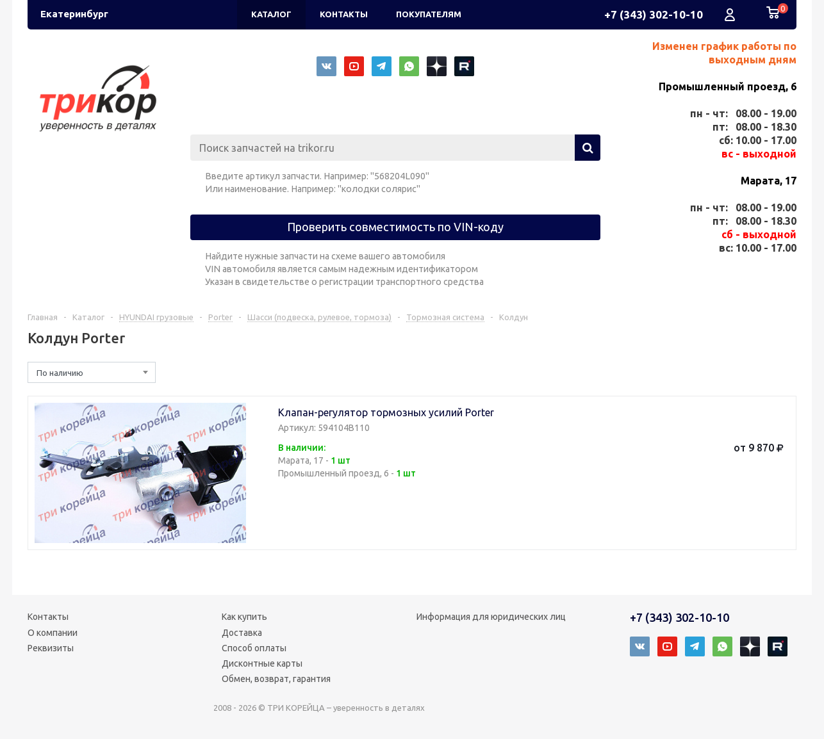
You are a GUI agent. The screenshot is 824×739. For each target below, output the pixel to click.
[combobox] (92, 372)
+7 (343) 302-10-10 (653, 14)
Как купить (244, 617)
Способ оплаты (254, 648)
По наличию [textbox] (60, 372)
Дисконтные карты (262, 663)
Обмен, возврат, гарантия (276, 679)
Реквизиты (51, 648)
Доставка (242, 633)
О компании (53, 633)
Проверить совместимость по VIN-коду (395, 226)
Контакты (48, 617)
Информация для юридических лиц (491, 617)
